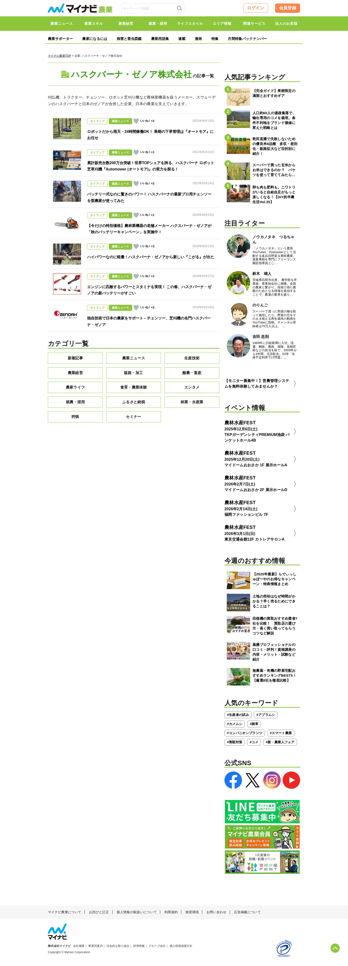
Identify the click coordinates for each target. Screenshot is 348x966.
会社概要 (79, 946)
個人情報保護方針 (181, 946)
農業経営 (75, 373)
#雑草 (254, 724)
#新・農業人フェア (280, 742)
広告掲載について (247, 912)
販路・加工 (133, 373)
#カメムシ (234, 724)
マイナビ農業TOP (59, 55)
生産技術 (191, 358)
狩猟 (75, 417)
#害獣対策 (234, 742)
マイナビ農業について (64, 912)
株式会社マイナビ (59, 946)
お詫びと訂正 (99, 912)
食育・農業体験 (133, 387)
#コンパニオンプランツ (244, 733)
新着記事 (75, 358)
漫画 (198, 39)
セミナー (133, 417)
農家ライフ (75, 387)
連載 (181, 39)
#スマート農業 (281, 733)
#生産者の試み (238, 715)
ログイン (255, 8)
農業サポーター (60, 39)
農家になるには (94, 39)
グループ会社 (157, 946)
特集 (215, 39)
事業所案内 (95, 946)
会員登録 (287, 8)
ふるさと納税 (133, 402)
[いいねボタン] (136, 121)
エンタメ (191, 387)
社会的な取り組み (118, 946)
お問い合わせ (216, 912)
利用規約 (171, 912)
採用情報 (139, 946)
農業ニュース (133, 358)
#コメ (254, 742)
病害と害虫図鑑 (129, 39)
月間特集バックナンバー (247, 39)
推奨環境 (192, 912)
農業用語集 (160, 39)
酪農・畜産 (192, 373)
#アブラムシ (265, 715)
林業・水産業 (192, 402)
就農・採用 (75, 402)
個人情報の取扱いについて (137, 912)
